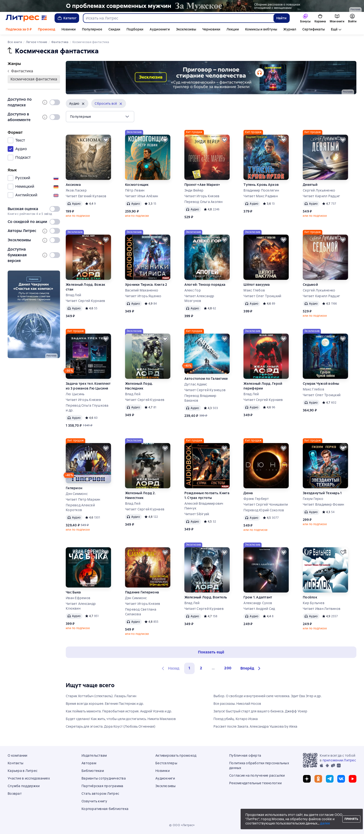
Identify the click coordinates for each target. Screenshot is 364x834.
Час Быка (73, 592)
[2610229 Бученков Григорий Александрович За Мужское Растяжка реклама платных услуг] (182, 6)
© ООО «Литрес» (182, 825)
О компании (17, 755)
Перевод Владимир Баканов (200, 398)
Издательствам (94, 755)
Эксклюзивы (186, 29)
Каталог (67, 18)
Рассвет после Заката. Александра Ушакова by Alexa (255, 726)
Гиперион (74, 488)
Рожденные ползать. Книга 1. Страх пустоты (207, 495)
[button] (77, 103)
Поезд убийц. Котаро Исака (235, 719)
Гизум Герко (313, 499)
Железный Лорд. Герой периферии (262, 385)
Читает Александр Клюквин (81, 606)
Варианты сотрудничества (103, 778)
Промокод (46, 29)
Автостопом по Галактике (206, 378)
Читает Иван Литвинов (321, 609)
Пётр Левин (135, 190)
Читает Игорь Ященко (143, 296)
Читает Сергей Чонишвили (265, 504)
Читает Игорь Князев (202, 196)
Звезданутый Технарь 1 (322, 493)
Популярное (92, 29)
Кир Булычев (313, 603)
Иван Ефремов (78, 598)
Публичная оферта (245, 755)
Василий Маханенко (141, 290)
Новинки (68, 29)
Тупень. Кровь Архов (261, 185)
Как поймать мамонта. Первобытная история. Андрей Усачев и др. (119, 711)
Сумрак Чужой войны (321, 383)
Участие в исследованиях (29, 778)
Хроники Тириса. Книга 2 (146, 284)
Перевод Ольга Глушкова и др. (87, 407)
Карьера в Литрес (22, 771)
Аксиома (73, 185)
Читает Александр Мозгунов (199, 298)
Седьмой (310, 284)
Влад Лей (73, 295)
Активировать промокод (175, 755)
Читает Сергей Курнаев (85, 301)
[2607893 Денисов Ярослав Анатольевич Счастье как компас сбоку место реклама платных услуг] (34, 314)
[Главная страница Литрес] (26, 18)
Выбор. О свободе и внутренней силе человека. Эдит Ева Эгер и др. (267, 696)
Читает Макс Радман (260, 196)
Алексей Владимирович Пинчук (203, 505)
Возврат (15, 793)
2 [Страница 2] (201, 668)
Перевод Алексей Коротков (80, 507)
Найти (281, 18)
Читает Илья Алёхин (141, 196)
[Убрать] (83, 104)
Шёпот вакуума (256, 284)
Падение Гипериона (142, 592)
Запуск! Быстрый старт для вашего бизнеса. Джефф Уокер (260, 711)
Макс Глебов (254, 290)
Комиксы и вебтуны (261, 29)
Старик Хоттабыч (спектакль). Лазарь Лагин (101, 696)
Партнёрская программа (102, 786)
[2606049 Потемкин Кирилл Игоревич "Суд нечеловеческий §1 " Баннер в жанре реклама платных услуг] (211, 77)
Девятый (310, 185)
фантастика (20, 71)
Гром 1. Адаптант (257, 597)
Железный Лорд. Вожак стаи (85, 286)
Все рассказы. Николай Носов (237, 703)
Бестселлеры (166, 763)
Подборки (134, 29)
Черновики (211, 29)
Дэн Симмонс (77, 494)
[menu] (100, 116)
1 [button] (189, 668)
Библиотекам (92, 771)
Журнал (289, 29)
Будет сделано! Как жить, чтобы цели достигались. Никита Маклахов (121, 719)
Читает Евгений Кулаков (86, 196)
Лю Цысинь (75, 394)
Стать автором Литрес (100, 793)
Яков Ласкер (76, 190)
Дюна (248, 493)
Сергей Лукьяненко (319, 190)
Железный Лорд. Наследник (139, 385)
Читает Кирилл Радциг (321, 196)
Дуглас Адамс (195, 384)
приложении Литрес (339, 760)
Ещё (334, 29)
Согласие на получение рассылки (257, 775)
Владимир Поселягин (261, 190)
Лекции (233, 29)
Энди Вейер (194, 190)
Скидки (114, 29)
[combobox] (178, 18)
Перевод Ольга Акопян (203, 202)
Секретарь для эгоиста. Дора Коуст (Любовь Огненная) (110, 726)
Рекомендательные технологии (255, 783)
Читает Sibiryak (196, 514)
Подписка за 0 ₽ (19, 29)
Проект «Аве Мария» (202, 185)
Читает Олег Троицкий (262, 296)
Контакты (15, 763)
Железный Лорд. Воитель (205, 597)
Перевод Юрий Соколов (263, 510)
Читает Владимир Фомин (323, 504)
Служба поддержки (24, 786)
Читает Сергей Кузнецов (205, 390)
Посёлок (310, 597)
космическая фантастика (33, 79)
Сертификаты (313, 29)
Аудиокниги (160, 29)
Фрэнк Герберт (256, 499)
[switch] (55, 102)
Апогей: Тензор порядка (205, 284)
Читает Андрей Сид (259, 609)
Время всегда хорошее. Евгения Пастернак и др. (105, 703)
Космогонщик (137, 185)
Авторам (88, 763)
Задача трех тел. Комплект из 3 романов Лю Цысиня (88, 385)
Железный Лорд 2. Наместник (140, 495)
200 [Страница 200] (227, 668)
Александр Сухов (257, 603)
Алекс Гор (192, 290)
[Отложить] (105, 140)
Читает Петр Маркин (83, 499)
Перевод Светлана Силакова (140, 611)
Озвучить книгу (94, 801)
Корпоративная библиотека (104, 809)
